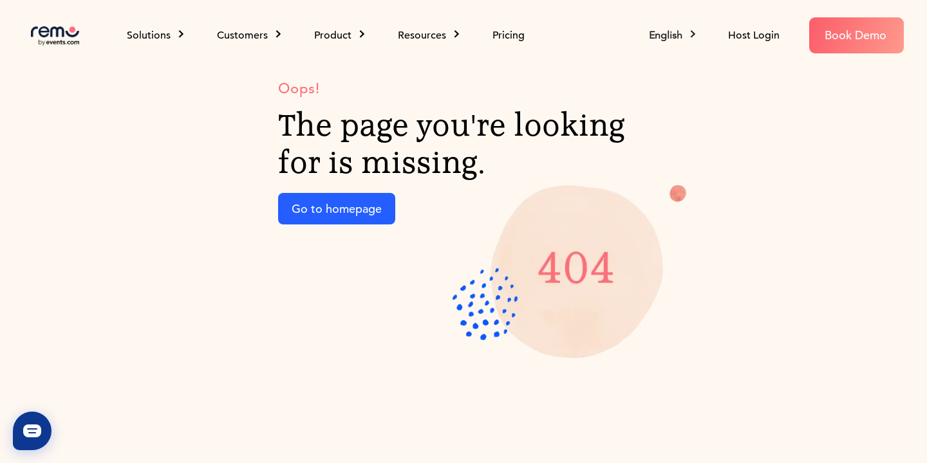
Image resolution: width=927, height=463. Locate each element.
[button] (673, 35)
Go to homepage (337, 208)
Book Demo (855, 35)
